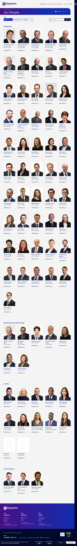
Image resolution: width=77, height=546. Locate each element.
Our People (43, 4)
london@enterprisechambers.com (11, 525)
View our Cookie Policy (14, 543)
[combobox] (8, 19)
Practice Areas (50, 4)
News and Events (58, 4)
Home (5, 9)
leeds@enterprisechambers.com (45, 525)
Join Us (65, 4)
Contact (70, 4)
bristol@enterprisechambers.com (28, 523)
